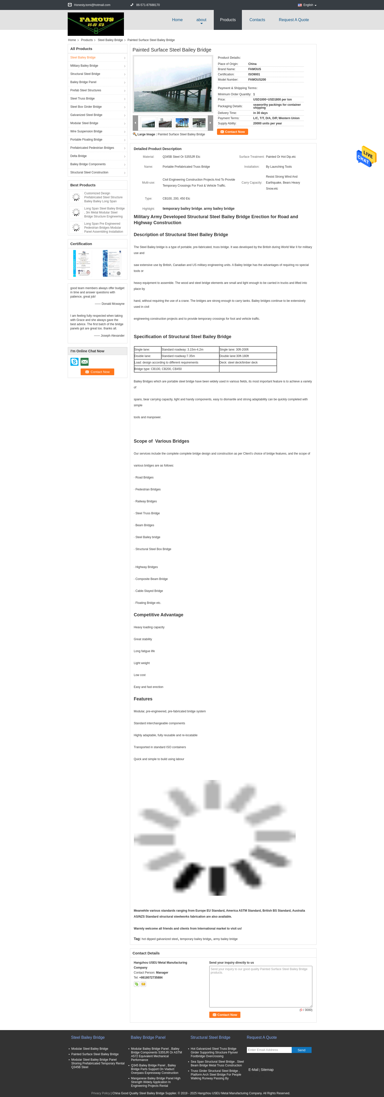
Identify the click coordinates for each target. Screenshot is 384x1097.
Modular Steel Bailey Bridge (89, 1048)
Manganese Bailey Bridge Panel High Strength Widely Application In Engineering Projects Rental (156, 1082)
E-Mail (254, 1070)
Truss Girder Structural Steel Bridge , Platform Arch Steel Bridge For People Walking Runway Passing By (216, 1074)
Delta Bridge (78, 156)
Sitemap (267, 1070)
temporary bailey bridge (195, 939)
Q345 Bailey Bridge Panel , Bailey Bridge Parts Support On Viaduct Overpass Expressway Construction (154, 1069)
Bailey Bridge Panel (83, 82)
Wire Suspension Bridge (86, 131)
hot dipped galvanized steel (160, 939)
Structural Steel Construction (89, 172)
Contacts (257, 20)
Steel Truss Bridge (82, 98)
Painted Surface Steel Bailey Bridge (181, 134)
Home (177, 20)
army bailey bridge (225, 939)
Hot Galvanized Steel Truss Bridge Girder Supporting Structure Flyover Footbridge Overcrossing (214, 1052)
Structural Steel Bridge (85, 74)
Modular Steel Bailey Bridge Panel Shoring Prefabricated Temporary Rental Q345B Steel (98, 1063)
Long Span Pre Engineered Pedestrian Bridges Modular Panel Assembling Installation (103, 227)
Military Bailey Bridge (84, 65)
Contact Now (235, 132)
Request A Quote (294, 20)
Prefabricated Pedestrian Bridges (92, 148)
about (201, 20)
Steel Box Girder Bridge (86, 106)
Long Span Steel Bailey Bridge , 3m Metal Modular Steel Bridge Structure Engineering (104, 212)
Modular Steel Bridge (84, 123)
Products (228, 20)
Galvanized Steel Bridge (86, 115)
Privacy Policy (100, 1093)
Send (301, 1050)
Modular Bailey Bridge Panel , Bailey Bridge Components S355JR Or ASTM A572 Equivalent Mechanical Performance (156, 1054)
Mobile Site (256, 1076)
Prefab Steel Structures (85, 90)
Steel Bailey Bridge (110, 40)
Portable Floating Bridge (86, 139)
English (309, 5)
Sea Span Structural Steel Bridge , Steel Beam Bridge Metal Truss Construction (217, 1063)
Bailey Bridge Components (88, 164)
